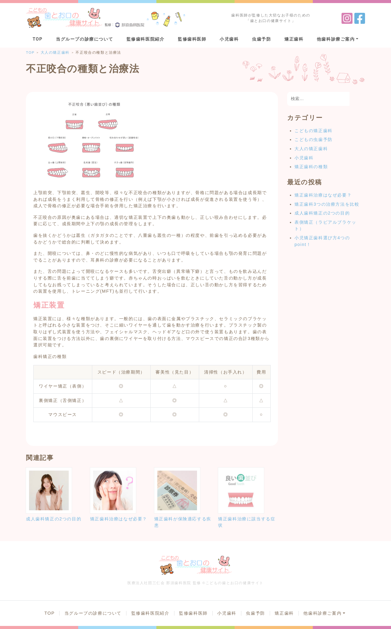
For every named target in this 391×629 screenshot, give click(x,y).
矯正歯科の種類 (311, 166)
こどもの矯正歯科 (313, 130)
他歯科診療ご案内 (336, 39)
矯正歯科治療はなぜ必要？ (323, 195)
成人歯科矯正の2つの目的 (322, 213)
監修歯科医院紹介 (145, 39)
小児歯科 (229, 39)
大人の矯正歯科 (311, 148)
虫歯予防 (261, 39)
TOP (38, 39)
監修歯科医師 (192, 39)
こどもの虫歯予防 (313, 139)
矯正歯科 (293, 39)
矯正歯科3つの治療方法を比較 (326, 204)
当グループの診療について (84, 39)
